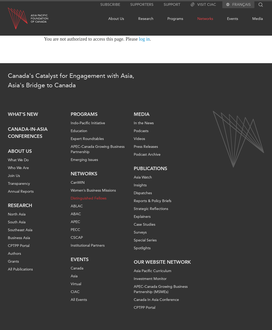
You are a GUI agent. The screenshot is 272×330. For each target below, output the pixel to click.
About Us (116, 19)
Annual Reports (21, 191)
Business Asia (19, 238)
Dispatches (143, 193)
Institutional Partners (88, 245)
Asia (74, 276)
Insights (140, 185)
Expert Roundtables (87, 139)
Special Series (145, 240)
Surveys (140, 232)
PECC (75, 230)
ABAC (76, 214)
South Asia (16, 222)
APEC (75, 222)
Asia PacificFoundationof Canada (39, 18)
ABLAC (77, 206)
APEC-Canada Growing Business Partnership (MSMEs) (161, 289)
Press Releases (146, 146)
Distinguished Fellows (88, 198)
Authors (14, 253)
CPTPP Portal (18, 246)
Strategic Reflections (151, 209)
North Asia (16, 214)
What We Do (18, 160)
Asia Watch (143, 177)
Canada (77, 268)
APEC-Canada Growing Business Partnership (98, 149)
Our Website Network (162, 262)
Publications (150, 168)
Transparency (19, 183)
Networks (205, 19)
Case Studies (144, 224)
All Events (79, 299)
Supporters (141, 4)
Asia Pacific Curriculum (152, 271)
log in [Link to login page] (144, 39)
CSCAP (77, 237)
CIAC (75, 292)
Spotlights (142, 248)
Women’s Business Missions (93, 190)
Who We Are (18, 168)
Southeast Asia (20, 230)
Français (241, 5)
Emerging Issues (84, 160)
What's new (23, 114)
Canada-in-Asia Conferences (28, 132)
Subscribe (110, 4)
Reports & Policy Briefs (152, 201)
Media (257, 19)
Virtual (76, 284)
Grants (13, 261)
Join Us (14, 176)
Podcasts (141, 131)
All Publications (20, 269)
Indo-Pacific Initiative (88, 123)
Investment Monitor (150, 279)
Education (79, 131)
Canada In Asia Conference (156, 299)
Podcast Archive (147, 154)
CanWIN (78, 182)
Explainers (142, 216)
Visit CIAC (203, 4)
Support (172, 4)
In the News (144, 123)
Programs (175, 19)
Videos (139, 139)
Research (145, 19)
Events (232, 19)
